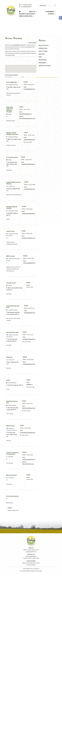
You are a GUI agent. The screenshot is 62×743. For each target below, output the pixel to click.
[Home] (20, 12)
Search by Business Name (34, 75)
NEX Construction (34, 512)
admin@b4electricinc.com (48, 388)
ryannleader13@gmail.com (48, 358)
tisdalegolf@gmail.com (48, 330)
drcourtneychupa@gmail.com (47, 168)
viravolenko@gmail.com (48, 90)
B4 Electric (32, 382)
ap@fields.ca (50, 409)
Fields (30, 405)
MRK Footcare (33, 271)
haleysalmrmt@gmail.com (45, 114)
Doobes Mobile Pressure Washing (34, 188)
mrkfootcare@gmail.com (48, 278)
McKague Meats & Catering (33, 215)
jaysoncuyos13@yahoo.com (47, 249)
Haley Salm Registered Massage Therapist (32, 110)
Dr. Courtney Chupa (32, 162)
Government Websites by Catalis (27, 610)
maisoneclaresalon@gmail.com (46, 463)
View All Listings (52, 44)
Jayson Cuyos (33, 243)
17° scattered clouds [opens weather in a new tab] (26, 4)
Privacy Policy (38, 610)
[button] (55, 5)
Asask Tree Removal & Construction (32, 490)
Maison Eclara (31, 457)
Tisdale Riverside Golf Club (34, 324)
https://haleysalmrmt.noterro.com (46, 119)
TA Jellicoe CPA (33, 300)
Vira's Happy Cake (34, 83)
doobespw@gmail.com (48, 195)
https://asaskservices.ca (47, 499)
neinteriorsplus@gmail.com (47, 434)
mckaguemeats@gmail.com (47, 221)
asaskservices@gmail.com (48, 495)
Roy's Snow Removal (35, 533)
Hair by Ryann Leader (33, 352)
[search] (46, 5)
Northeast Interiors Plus (33, 428)
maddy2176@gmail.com (48, 142)
